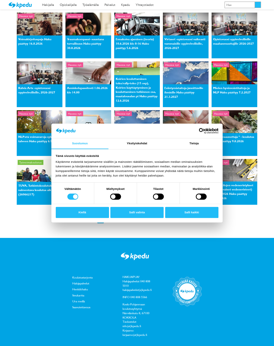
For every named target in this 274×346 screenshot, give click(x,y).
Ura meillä (78, 301)
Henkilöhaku (80, 289)
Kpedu (125, 5)
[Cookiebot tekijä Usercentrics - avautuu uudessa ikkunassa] (201, 131)
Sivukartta (78, 295)
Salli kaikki (191, 212)
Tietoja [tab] (194, 143)
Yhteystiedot (145, 5)
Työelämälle (90, 5)
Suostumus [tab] (80, 143)
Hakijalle (48, 5)
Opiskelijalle (68, 5)
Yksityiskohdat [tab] (137, 143)
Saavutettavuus (81, 307)
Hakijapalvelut (80, 283)
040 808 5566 (138, 297)
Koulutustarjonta (82, 277)
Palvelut (109, 5)
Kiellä (82, 212)
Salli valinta (137, 212)
